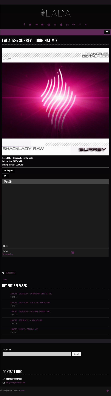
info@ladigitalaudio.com (15, 382)
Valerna (22, 390)
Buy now (8, 170)
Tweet (5, 279)
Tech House (10, 273)
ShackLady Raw (8, 254)
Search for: (7, 349)
